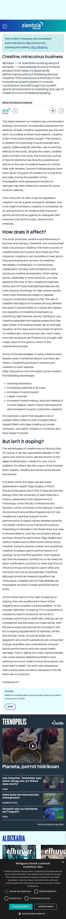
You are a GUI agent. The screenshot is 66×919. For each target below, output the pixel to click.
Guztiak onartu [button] (21, 906)
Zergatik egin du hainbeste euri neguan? (20, 810)
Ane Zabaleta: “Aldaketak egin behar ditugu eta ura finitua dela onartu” (22, 780)
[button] (4, 26)
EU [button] (15, 111)
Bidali (10, 706)
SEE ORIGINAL (39, 47)
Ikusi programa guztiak (51, 824)
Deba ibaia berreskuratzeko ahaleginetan (20, 796)
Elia (28, 43)
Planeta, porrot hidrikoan (30, 766)
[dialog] (33, 889)
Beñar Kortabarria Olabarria (17, 102)
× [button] (63, 862)
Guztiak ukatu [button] (45, 906)
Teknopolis (14, 721)
